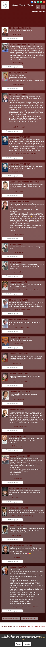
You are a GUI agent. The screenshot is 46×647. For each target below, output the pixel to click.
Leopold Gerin (16, 498)
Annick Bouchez (18, 34)
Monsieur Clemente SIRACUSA (21, 546)
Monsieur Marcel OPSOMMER (19, 488)
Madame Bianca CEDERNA (19, 202)
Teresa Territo (18, 191)
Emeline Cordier (18, 363)
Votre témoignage (12, 38)
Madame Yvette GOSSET (18, 410)
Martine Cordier (19, 399)
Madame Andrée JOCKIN (19, 354)
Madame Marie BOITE (17, 526)
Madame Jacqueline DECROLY (21, 392)
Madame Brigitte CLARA (18, 73)
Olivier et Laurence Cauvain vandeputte (26, 290)
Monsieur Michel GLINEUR (18, 300)
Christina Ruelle (18, 252)
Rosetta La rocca (18, 84)
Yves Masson (17, 478)
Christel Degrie (17, 446)
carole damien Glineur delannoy (22, 516)
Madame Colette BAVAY (18, 567)
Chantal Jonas (19, 344)
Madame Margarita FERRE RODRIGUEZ (24, 182)
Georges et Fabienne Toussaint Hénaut (26, 607)
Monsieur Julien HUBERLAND (20, 28)
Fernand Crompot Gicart (21, 328)
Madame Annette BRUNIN (18, 94)
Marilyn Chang (18, 63)
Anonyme (17, 557)
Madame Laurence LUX (18, 282)
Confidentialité (22, 626)
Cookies (30, 626)
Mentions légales (39, 626)
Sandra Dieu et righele (20, 426)
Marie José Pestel (19, 127)
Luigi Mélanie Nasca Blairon (22, 310)
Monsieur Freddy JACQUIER (20, 456)
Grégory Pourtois (17, 172)
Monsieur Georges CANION (18, 508)
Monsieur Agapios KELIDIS (20, 338)
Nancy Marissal (18, 272)
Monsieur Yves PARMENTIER (19, 137)
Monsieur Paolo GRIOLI (17, 436)
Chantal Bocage (18, 234)
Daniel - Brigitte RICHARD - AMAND (24, 154)
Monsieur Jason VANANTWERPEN (22, 44)
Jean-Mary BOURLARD (20, 381)
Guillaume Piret (17, 535)
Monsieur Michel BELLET (19, 244)
